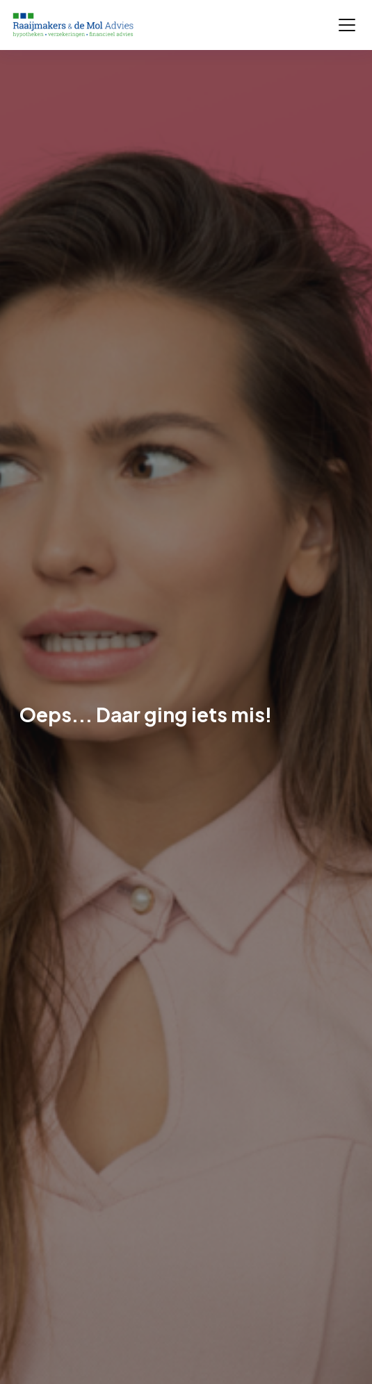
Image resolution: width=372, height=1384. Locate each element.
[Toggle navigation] (347, 25)
